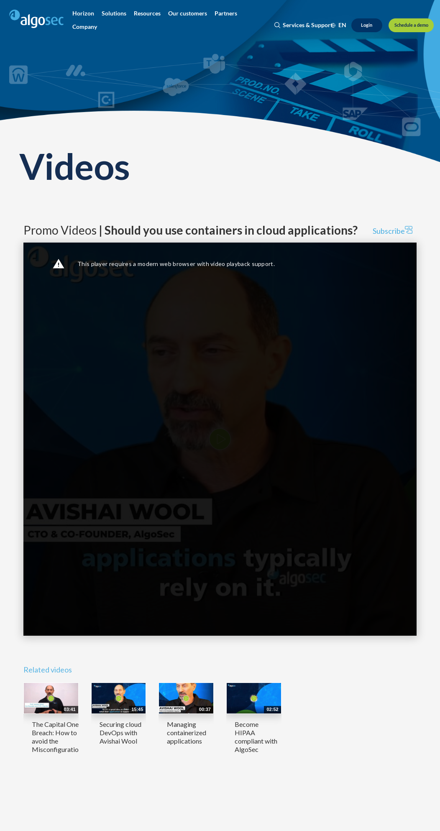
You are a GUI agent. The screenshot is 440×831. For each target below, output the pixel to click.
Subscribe (392, 230)
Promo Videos (190, 230)
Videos (74, 165)
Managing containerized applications (186, 732)
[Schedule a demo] (411, 25)
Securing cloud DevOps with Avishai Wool (120, 732)
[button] (83, 13)
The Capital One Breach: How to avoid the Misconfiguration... (59, 736)
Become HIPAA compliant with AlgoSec (256, 736)
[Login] (366, 25)
